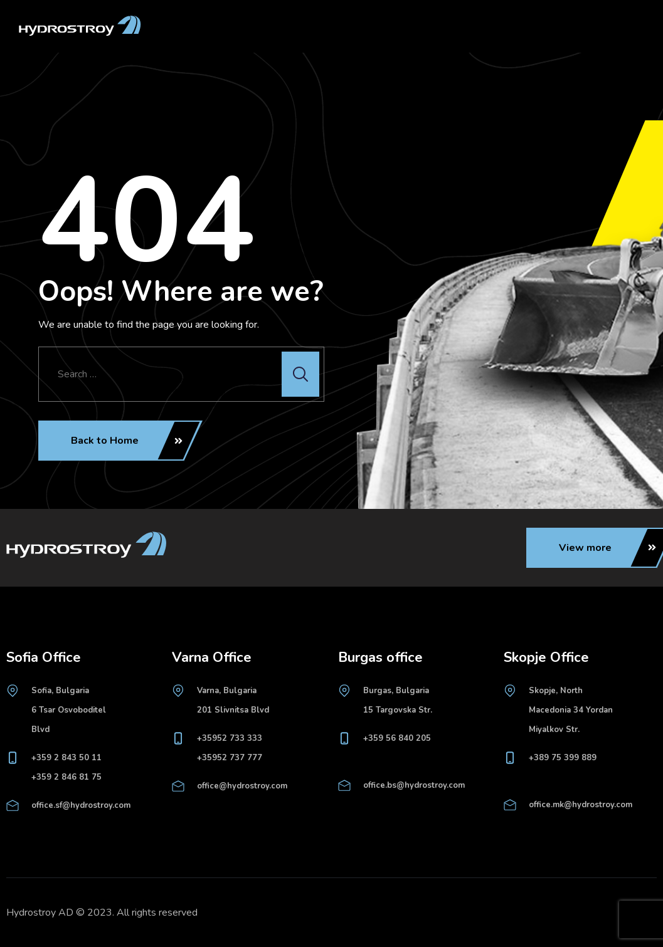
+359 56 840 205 (397, 738)
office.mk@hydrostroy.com (580, 804)
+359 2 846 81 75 (66, 777)
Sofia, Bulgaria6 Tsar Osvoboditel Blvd (68, 710)
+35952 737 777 (229, 757)
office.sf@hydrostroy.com (80, 805)
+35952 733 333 (229, 738)
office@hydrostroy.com (242, 786)
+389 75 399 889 (563, 757)
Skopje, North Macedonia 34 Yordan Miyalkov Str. (571, 710)
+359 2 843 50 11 (66, 757)
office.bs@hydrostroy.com (414, 785)
